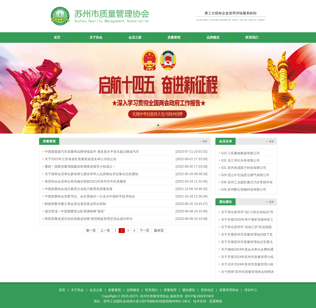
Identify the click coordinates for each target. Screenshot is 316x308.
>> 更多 (203, 141)
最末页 (159, 230)
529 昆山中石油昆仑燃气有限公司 (245, 176)
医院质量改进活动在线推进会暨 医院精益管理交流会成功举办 (89, 218)
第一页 (91, 230)
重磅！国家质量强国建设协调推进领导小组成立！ (80, 166)
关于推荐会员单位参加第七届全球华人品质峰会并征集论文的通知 (91, 174)
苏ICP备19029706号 (199, 296)
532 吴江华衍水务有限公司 (240, 161)
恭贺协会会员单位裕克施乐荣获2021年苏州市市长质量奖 (85, 181)
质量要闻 (114, 290)
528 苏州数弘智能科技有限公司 (243, 190)
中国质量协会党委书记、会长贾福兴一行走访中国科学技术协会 (90, 196)
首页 (57, 37)
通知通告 (188, 290)
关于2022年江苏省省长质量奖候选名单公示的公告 (80, 159)
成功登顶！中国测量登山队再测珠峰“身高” (75, 211)
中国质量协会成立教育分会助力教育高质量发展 (78, 189)
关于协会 (77, 290)
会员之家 (95, 290)
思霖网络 (215, 301)
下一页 (144, 230)
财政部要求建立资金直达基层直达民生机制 (75, 204)
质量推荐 (170, 290)
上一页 (105, 230)
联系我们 (151, 290)
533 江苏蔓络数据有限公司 (240, 154)
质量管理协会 (229, 290)
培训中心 (250, 290)
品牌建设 (133, 290)
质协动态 (207, 290)
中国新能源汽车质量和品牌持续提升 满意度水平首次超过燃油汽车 (92, 151)
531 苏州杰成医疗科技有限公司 (243, 168)
